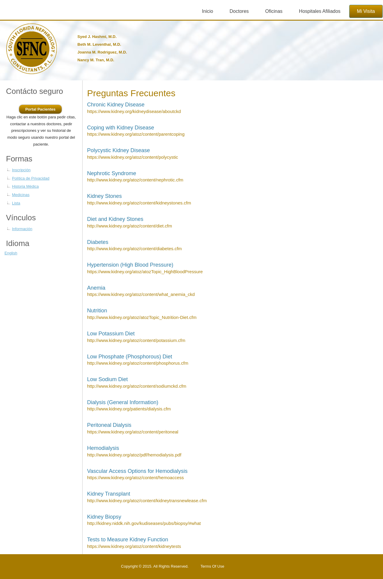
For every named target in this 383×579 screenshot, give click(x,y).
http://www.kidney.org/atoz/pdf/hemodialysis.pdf (134, 454)
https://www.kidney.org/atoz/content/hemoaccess (135, 477)
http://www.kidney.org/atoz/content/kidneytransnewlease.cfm (147, 500)
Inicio (207, 11)
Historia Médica (25, 186)
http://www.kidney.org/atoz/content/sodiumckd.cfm (136, 386)
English (10, 253)
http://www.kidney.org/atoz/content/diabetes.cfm (134, 248)
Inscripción (21, 170)
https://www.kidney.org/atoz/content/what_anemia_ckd (141, 294)
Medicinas (21, 195)
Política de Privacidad (30, 178)
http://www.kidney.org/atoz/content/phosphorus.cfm (137, 363)
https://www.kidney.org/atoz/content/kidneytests (134, 546)
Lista (16, 203)
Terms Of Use (212, 566)
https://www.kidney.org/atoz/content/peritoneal (132, 431)
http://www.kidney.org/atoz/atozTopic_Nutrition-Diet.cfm (142, 317)
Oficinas (273, 11)
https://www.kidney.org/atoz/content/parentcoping (136, 134)
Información (22, 229)
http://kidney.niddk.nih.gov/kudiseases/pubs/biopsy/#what (144, 523)
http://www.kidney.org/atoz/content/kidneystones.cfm (139, 202)
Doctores (239, 11)
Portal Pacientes (40, 109)
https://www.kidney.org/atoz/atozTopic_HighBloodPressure (145, 271)
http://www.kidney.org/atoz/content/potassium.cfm (136, 340)
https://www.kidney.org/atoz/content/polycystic (132, 157)
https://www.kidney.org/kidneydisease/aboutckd (134, 111)
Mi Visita (366, 11)
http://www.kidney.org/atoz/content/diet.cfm (129, 225)
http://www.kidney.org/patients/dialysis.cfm (129, 408)
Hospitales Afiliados (320, 11)
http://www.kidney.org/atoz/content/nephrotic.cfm (135, 179)
